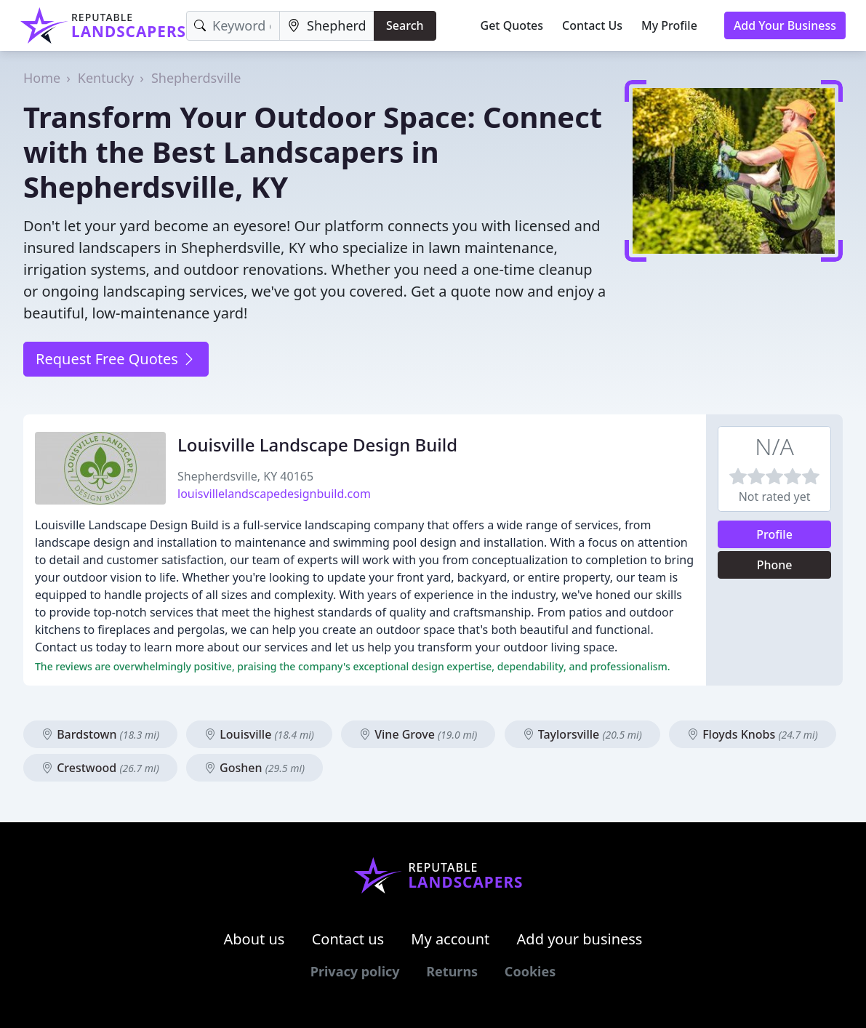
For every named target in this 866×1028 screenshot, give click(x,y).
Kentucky (106, 78)
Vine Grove (418, 734)
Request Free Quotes (116, 359)
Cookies (530, 971)
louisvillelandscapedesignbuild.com (274, 494)
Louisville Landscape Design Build (317, 445)
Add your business (580, 939)
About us (254, 939)
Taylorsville (582, 734)
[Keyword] (233, 26)
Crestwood (100, 768)
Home (41, 78)
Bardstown (100, 734)
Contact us (348, 939)
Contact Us (592, 25)
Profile (774, 534)
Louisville (259, 734)
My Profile (669, 25)
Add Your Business (785, 25)
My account (450, 939)
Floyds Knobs (752, 734)
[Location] (326, 26)
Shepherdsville (196, 78)
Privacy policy (355, 971)
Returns (452, 971)
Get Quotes (512, 25)
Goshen (254, 768)
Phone (775, 565)
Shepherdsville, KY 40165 (245, 476)
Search (404, 25)
